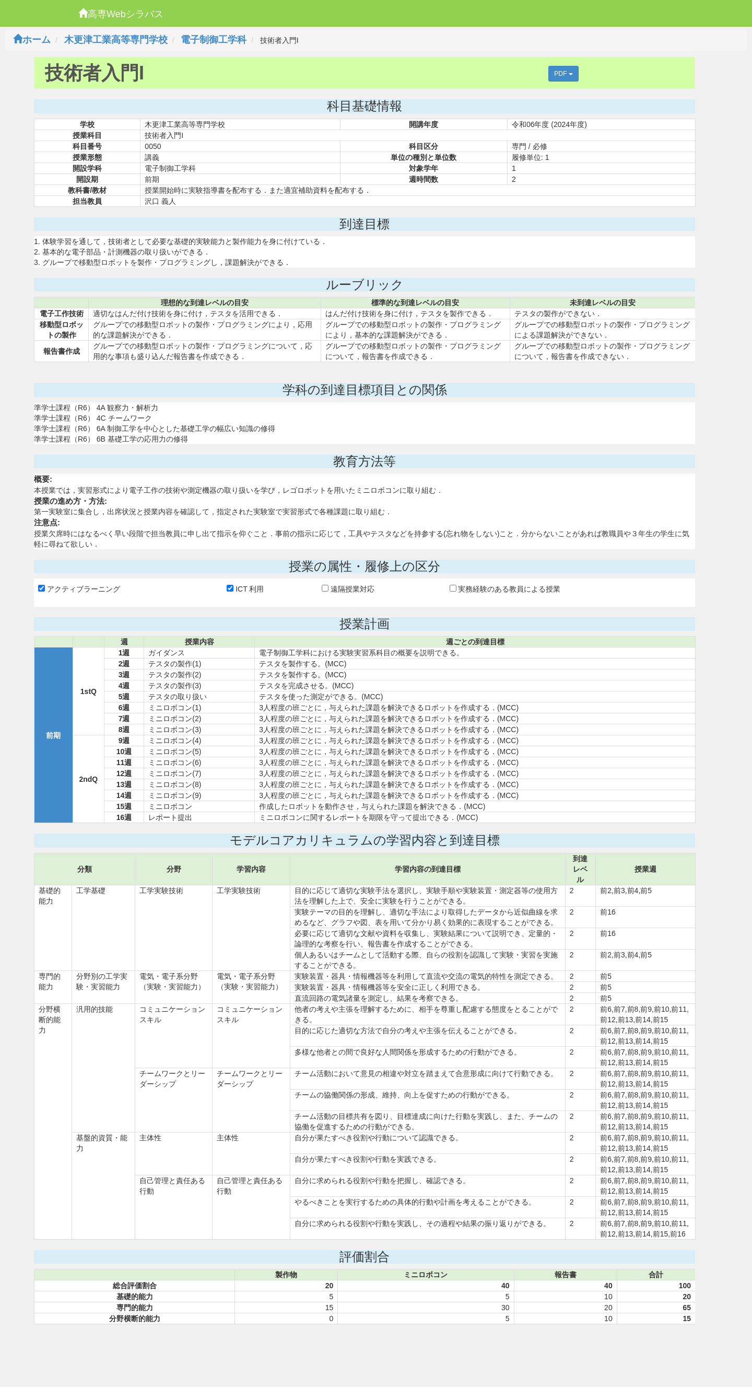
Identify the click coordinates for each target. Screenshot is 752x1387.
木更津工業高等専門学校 (116, 39)
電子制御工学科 (213, 39)
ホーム (32, 39)
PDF (563, 73)
